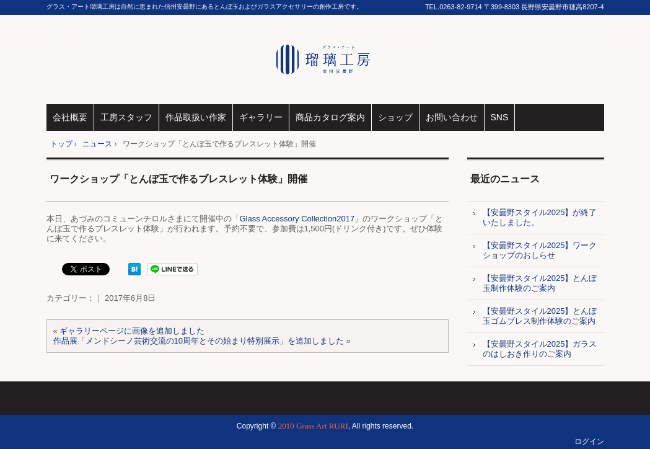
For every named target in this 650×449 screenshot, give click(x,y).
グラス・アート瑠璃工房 (325, 59)
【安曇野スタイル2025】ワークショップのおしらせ (540, 250)
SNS (500, 117)
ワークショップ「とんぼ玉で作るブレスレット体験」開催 (178, 179)
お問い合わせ (452, 117)
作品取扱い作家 (195, 117)
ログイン (589, 441)
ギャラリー (261, 117)
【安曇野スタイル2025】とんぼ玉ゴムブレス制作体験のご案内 (540, 316)
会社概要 (70, 117)
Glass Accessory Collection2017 (297, 218)
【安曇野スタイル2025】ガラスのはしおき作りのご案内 (540, 348)
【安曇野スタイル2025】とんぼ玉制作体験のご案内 (540, 283)
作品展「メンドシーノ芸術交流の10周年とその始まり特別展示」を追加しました (198, 340)
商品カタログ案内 (330, 117)
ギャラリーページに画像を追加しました (131, 331)
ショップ (395, 117)
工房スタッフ (126, 117)
